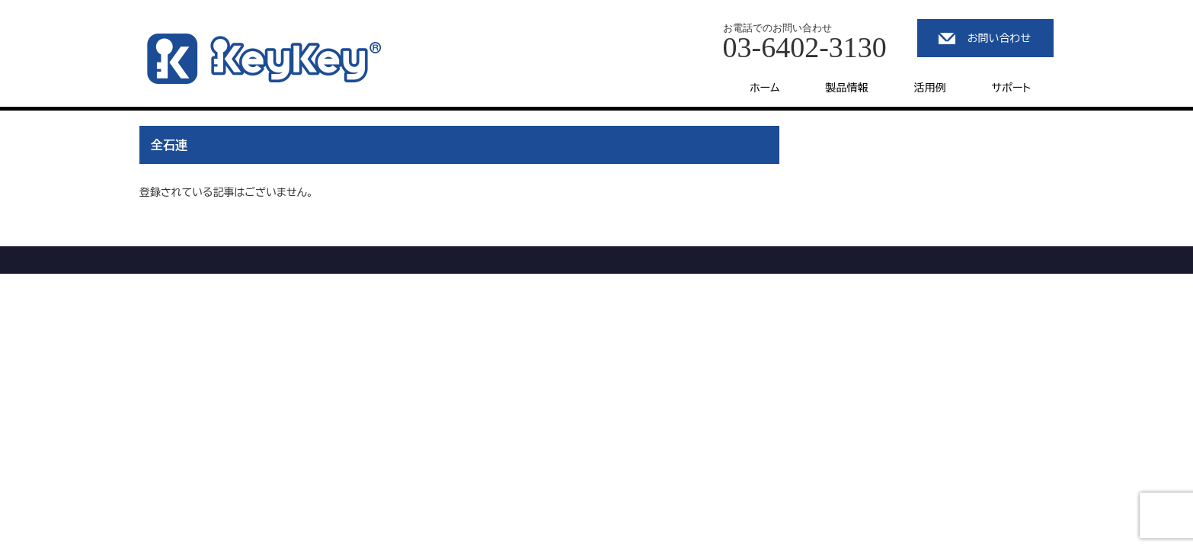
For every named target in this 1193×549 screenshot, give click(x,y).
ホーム (764, 87)
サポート (1011, 87)
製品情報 (847, 87)
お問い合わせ (999, 38)
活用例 (930, 87)
